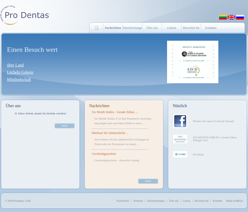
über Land (15, 65)
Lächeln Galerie (20, 72)
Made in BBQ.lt (234, 200)
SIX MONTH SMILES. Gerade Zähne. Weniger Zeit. (215, 139)
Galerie (171, 28)
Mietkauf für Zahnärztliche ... (110, 133)
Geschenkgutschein (104, 154)
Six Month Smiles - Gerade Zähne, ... (115, 112)
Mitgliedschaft (19, 79)
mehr (65, 125)
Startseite (138, 200)
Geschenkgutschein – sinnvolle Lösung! (117, 160)
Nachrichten (99, 106)
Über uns (152, 28)
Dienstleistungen (132, 28)
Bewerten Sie (191, 28)
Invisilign (198, 154)
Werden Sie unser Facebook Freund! (213, 121)
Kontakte (211, 28)
